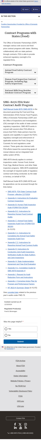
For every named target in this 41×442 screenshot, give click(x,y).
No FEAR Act (20, 386)
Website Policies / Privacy (21, 381)
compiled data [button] (13, 292)
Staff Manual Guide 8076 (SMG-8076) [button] (18, 109)
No (9, 335)
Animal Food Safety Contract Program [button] (18, 71)
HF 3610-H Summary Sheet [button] (18, 288)
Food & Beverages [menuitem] (10, 311)
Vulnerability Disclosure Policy (20, 391)
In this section (8, 16)
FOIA (20, 396)
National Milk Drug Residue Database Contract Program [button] (18, 91)
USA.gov (20, 406)
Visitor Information (21, 376)
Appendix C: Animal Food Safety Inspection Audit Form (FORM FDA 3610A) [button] (21, 223)
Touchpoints (9, 348)
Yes (9, 329)
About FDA (20, 366)
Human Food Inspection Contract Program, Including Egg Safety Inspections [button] (20, 81)
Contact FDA (20, 418)
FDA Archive (20, 361)
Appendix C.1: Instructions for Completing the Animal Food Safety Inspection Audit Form (21, 236)
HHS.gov (20, 401)
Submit (20, 342)
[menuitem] (20, 304)
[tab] (20, 71)
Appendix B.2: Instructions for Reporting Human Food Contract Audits (20, 214)
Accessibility (20, 371)
